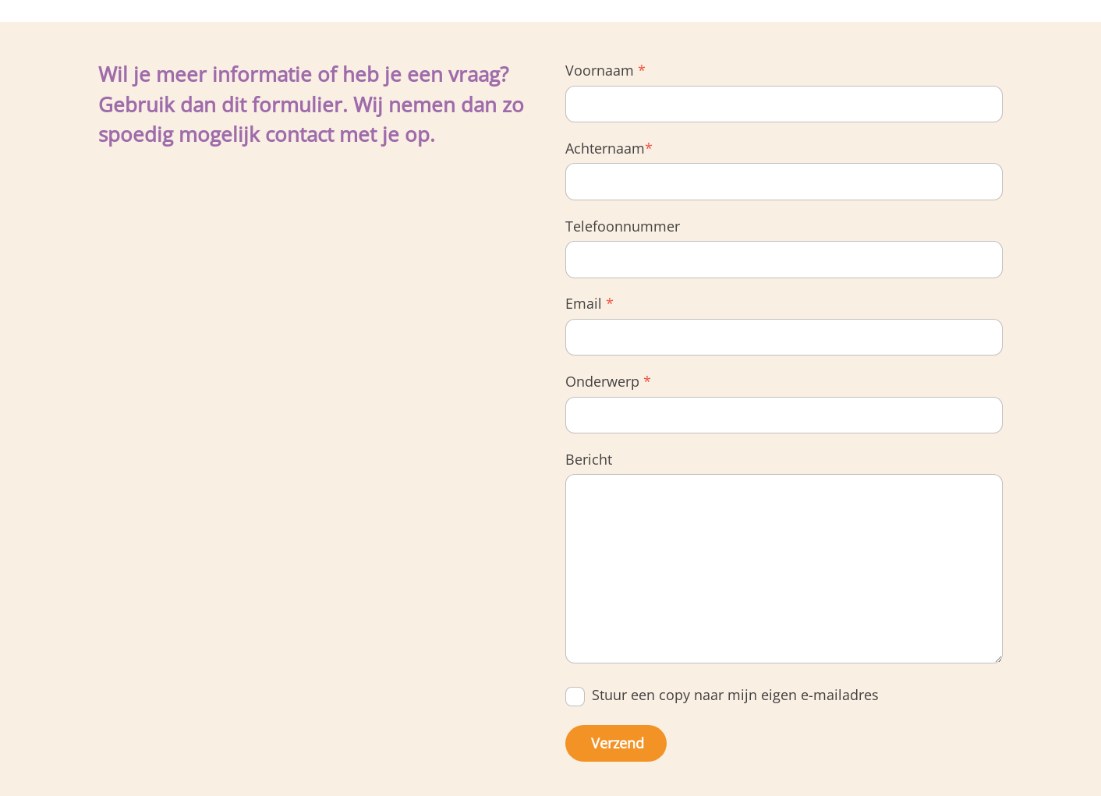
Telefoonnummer (622, 226)
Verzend (617, 743)
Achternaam (609, 148)
